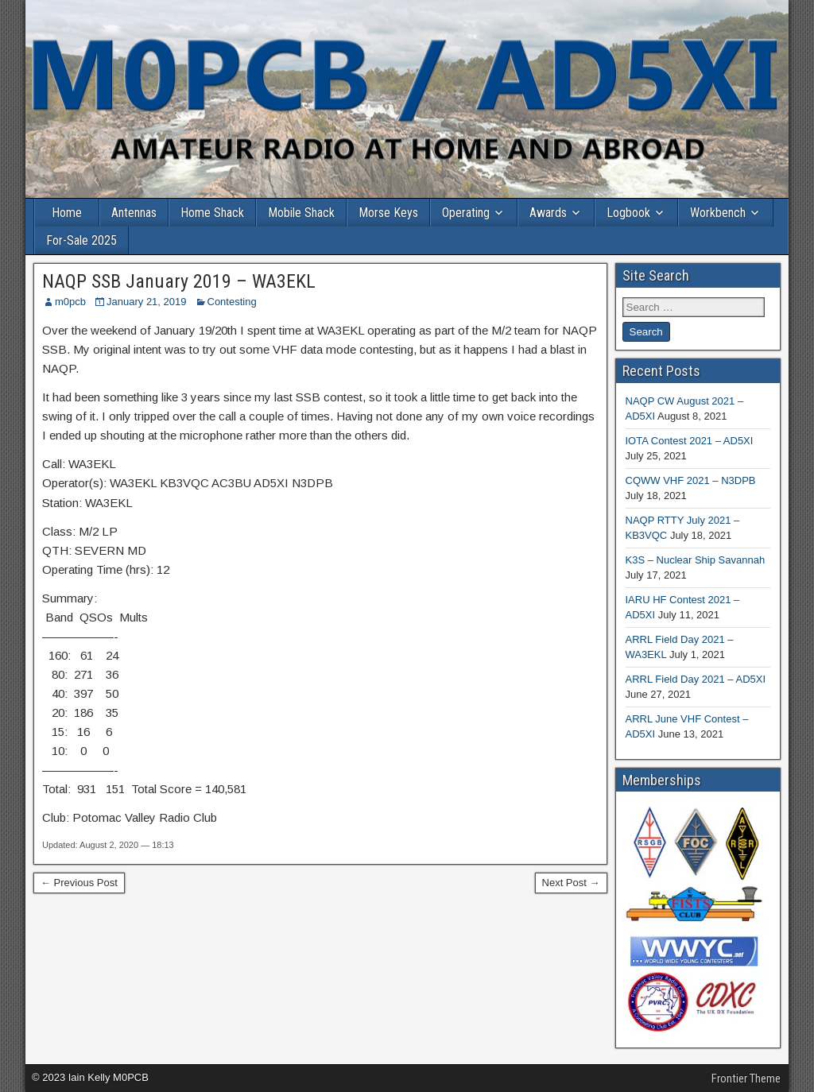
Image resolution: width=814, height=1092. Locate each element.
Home (67, 212)
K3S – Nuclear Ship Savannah (696, 560)
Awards (548, 212)
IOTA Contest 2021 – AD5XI (690, 441)
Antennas (134, 212)
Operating (466, 212)
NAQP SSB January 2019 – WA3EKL (179, 281)
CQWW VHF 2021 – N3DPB (691, 480)
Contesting (232, 302)
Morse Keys (388, 212)
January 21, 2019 (146, 302)
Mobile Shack (301, 212)
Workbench (718, 212)
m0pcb (70, 302)
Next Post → (571, 883)
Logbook (628, 212)
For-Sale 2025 (81, 240)
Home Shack (212, 212)
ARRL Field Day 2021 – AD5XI (696, 679)
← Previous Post (79, 883)
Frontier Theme (746, 1078)
